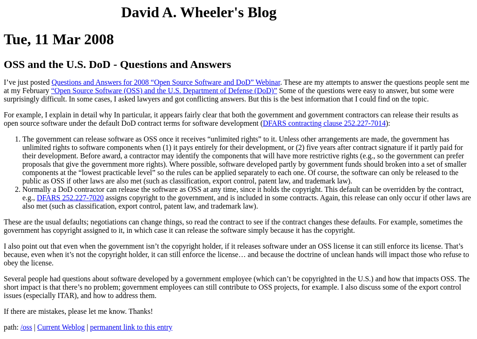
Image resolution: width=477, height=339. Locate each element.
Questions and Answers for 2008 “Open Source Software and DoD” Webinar (166, 82)
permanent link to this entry (131, 327)
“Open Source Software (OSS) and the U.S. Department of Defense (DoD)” (164, 91)
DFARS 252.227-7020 (70, 198)
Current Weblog (61, 327)
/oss (26, 327)
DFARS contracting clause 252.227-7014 (324, 123)
